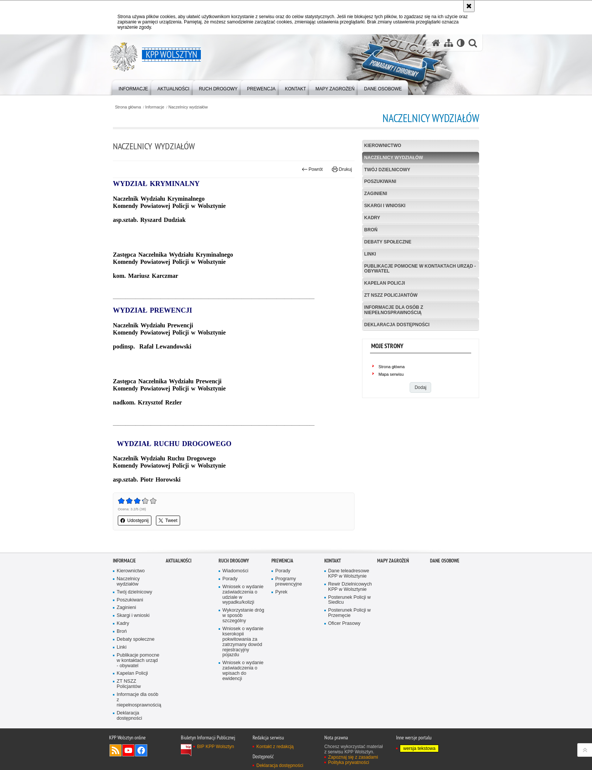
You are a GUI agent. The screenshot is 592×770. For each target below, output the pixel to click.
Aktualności (178, 561)
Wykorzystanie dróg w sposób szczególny (243, 615)
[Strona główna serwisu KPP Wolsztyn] (436, 43)
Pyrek (281, 592)
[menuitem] (133, 87)
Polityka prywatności (348, 762)
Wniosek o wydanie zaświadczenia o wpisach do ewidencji (243, 670)
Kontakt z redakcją (275, 746)
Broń (371, 229)
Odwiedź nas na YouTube (128, 750)
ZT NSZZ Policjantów (391, 295)
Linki (370, 254)
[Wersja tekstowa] (461, 43)
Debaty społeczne (388, 242)
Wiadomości (235, 571)
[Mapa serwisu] (448, 43)
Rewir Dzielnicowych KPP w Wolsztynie (350, 587)
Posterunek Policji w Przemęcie (349, 613)
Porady (229, 578)
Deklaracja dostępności (397, 324)
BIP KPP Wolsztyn (215, 746)
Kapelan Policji (384, 283)
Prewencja (282, 561)
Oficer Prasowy (344, 623)
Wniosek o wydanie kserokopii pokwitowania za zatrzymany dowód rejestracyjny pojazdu (243, 641)
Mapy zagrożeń (393, 561)
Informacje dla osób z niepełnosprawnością (393, 310)
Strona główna (128, 107)
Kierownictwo (382, 145)
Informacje (154, 107)
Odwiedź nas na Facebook (141, 750)
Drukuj (342, 169)
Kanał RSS (115, 750)
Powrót (312, 169)
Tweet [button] (168, 520)
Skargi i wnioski (384, 205)
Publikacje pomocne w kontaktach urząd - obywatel (420, 268)
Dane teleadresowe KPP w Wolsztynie (348, 574)
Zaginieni (375, 193)
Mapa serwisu (391, 374)
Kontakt (332, 561)
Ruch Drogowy (234, 561)
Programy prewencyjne (288, 581)
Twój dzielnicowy (387, 169)
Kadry (372, 217)
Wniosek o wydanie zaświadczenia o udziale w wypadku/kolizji (243, 594)
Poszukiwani (380, 181)
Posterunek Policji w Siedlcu (349, 600)
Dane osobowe (444, 561)
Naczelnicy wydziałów (188, 107)
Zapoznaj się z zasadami (353, 757)
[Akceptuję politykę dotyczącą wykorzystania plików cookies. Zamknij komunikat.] (469, 6)
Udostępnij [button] (134, 520)
